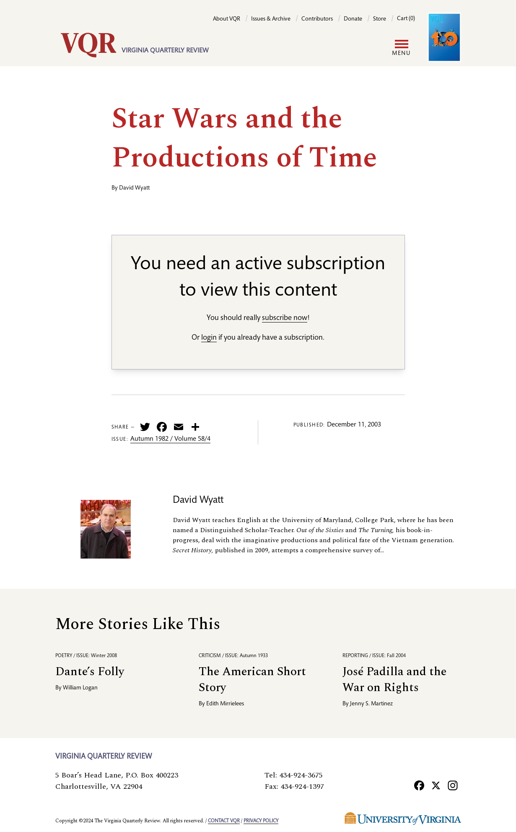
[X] (436, 785)
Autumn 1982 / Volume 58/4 (170, 439)
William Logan (80, 688)
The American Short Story (252, 680)
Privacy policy (261, 821)
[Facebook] (419, 785)
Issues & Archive (270, 19)
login (209, 338)
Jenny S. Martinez (371, 704)
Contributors (317, 19)
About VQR (226, 19)
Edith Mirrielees (225, 704)
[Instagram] (452, 785)
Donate (353, 19)
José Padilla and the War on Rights (394, 680)
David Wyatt (134, 188)
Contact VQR (224, 821)
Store (379, 19)
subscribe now (284, 318)
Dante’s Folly (89, 672)
